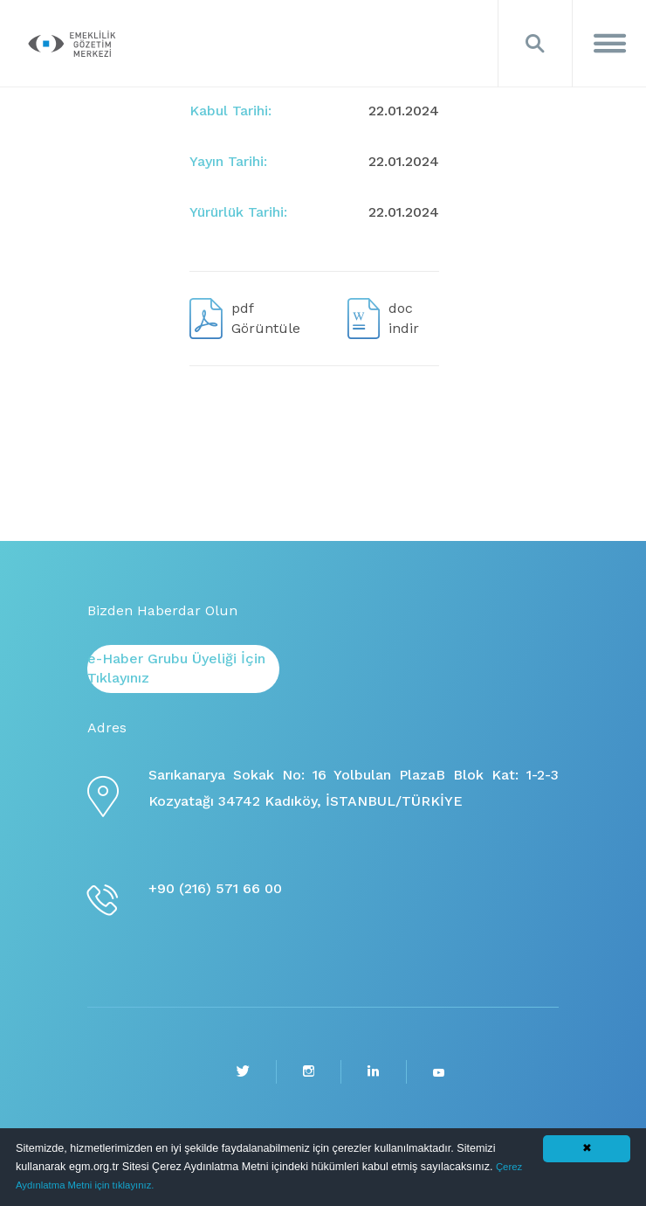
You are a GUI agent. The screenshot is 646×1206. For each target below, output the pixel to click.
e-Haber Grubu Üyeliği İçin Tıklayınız (176, 668)
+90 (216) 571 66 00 (215, 888)
